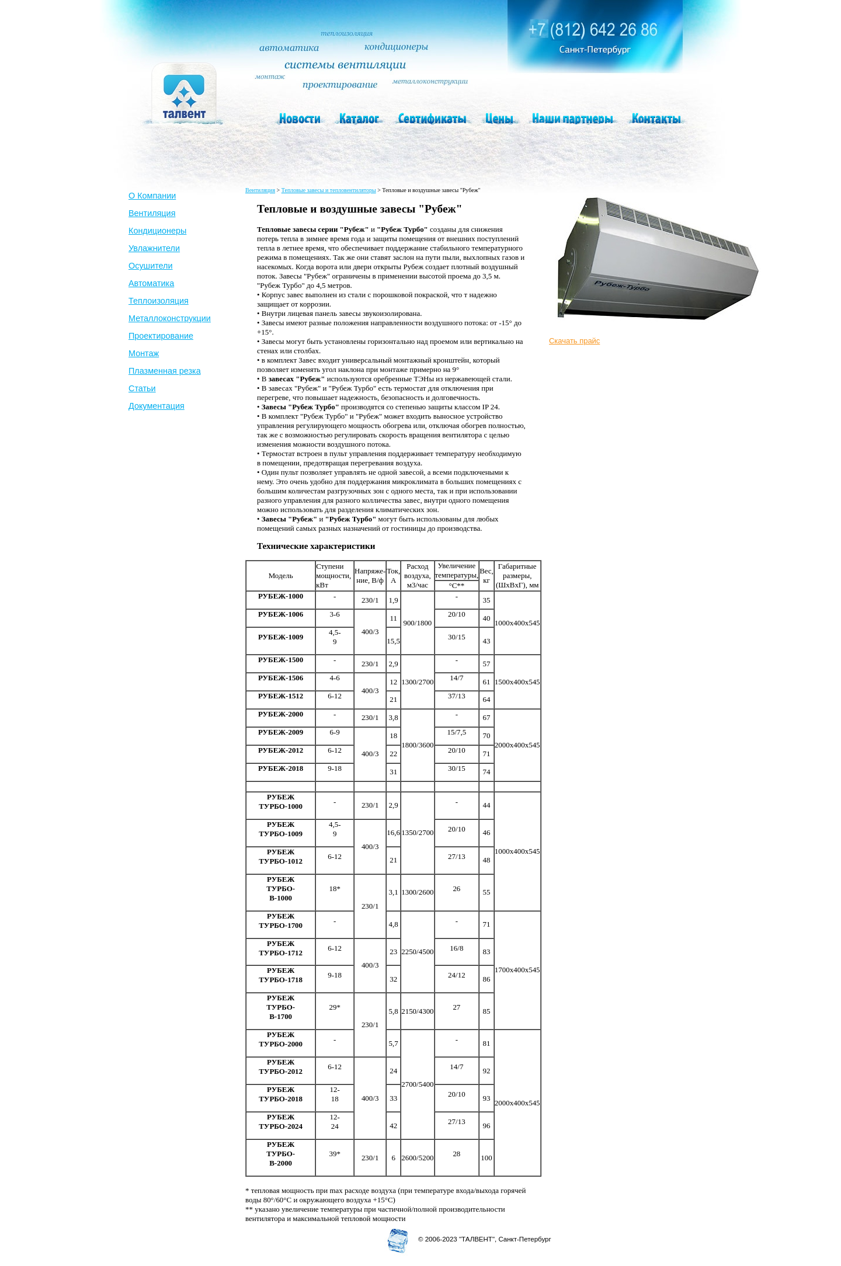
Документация (156, 406)
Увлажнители (154, 248)
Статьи (142, 388)
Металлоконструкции (169, 318)
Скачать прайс (574, 340)
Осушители (150, 265)
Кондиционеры (157, 230)
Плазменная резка (164, 370)
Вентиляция (151, 213)
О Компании (152, 195)
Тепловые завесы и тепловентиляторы (329, 190)
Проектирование (160, 335)
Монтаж (143, 353)
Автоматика (151, 283)
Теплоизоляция (158, 300)
